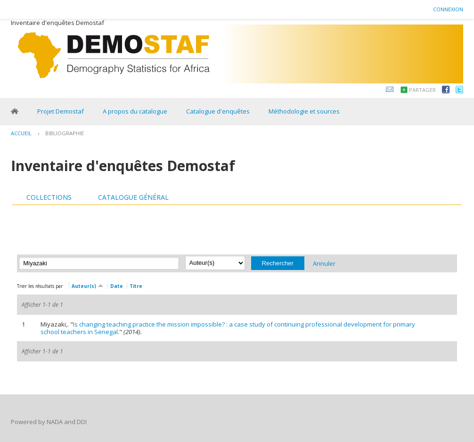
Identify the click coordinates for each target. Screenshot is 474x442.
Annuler (324, 263)
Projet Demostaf (60, 111)
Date (116, 286)
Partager (422, 89)
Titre (136, 286)
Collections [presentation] (49, 197)
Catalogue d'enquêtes (218, 111)
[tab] (49, 197)
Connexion (448, 9)
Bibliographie (64, 133)
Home (14, 111)
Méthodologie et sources (304, 111)
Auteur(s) (88, 285)
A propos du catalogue (135, 111)
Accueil (21, 133)
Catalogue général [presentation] (133, 197)
